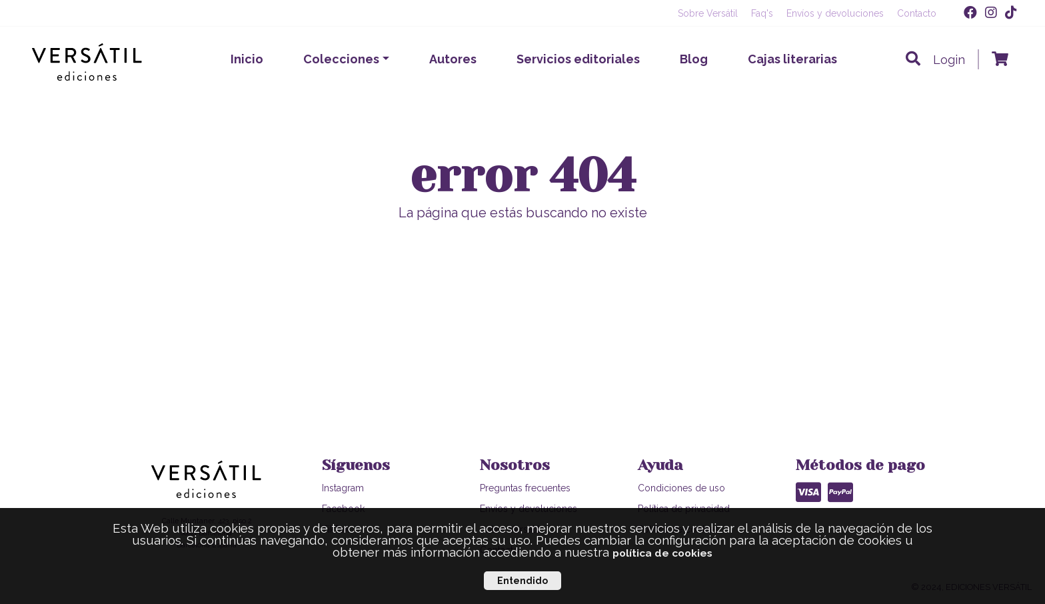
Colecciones (341, 59)
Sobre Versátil (708, 13)
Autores (453, 59)
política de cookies (662, 553)
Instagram (343, 488)
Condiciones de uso (681, 488)
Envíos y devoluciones (835, 13)
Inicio (247, 59)
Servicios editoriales (578, 59)
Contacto (916, 13)
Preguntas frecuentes (525, 488)
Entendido (522, 580)
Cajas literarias (792, 59)
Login (949, 60)
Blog (694, 59)
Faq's (762, 13)
